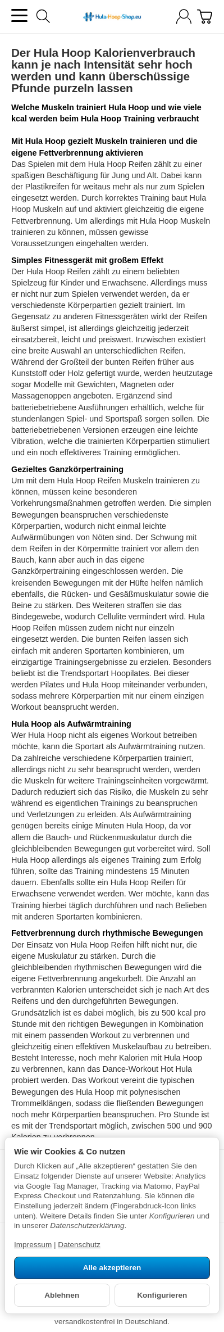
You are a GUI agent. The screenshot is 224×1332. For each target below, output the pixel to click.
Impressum (33, 1244)
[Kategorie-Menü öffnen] (19, 15)
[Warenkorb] (204, 16)
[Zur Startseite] (112, 17)
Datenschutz (79, 1244)
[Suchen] (43, 16)
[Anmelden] (184, 16)
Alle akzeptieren (112, 1267)
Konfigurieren (162, 1295)
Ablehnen (61, 1295)
